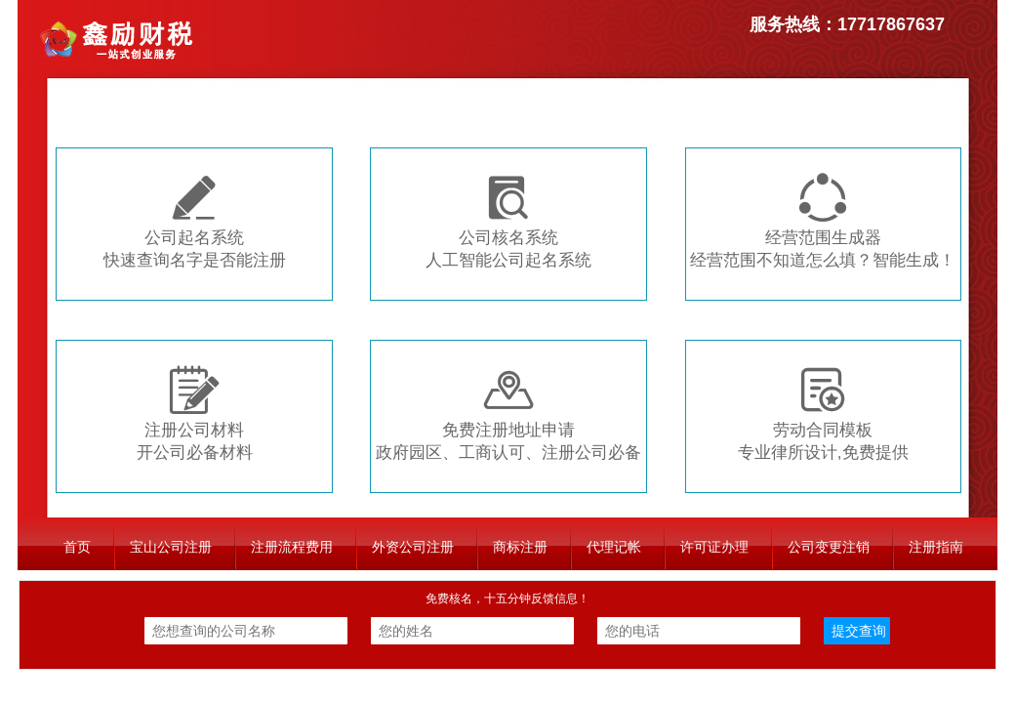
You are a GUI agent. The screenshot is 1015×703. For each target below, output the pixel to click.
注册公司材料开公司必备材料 (195, 413)
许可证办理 (714, 547)
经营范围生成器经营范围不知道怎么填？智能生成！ (822, 221)
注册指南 (936, 547)
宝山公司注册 (171, 547)
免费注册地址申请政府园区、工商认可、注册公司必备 (508, 413)
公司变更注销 (829, 547)
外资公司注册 (413, 547)
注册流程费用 (292, 547)
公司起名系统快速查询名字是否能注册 (194, 221)
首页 (77, 547)
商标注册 (520, 547)
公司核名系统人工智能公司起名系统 (508, 221)
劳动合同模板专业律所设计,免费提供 (823, 413)
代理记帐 (614, 547)
